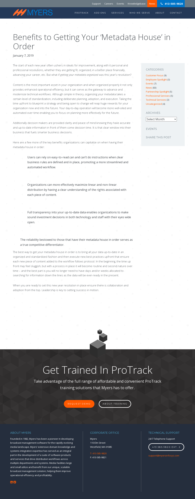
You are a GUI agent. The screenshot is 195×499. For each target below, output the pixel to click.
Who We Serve (139, 13)
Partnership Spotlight (157, 91)
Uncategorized (154, 103)
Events (120, 3)
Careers (108, 3)
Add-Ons (100, 13)
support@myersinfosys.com (163, 455)
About (160, 13)
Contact (176, 13)
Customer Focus (154, 75)
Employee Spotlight (156, 79)
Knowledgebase (137, 3)
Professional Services (158, 95)
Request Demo (79, 403)
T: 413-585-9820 (98, 453)
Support (96, 3)
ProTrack (82, 13)
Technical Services (156, 99)
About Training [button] (115, 403)
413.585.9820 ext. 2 (166, 447)
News (152, 3)
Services (117, 13)
